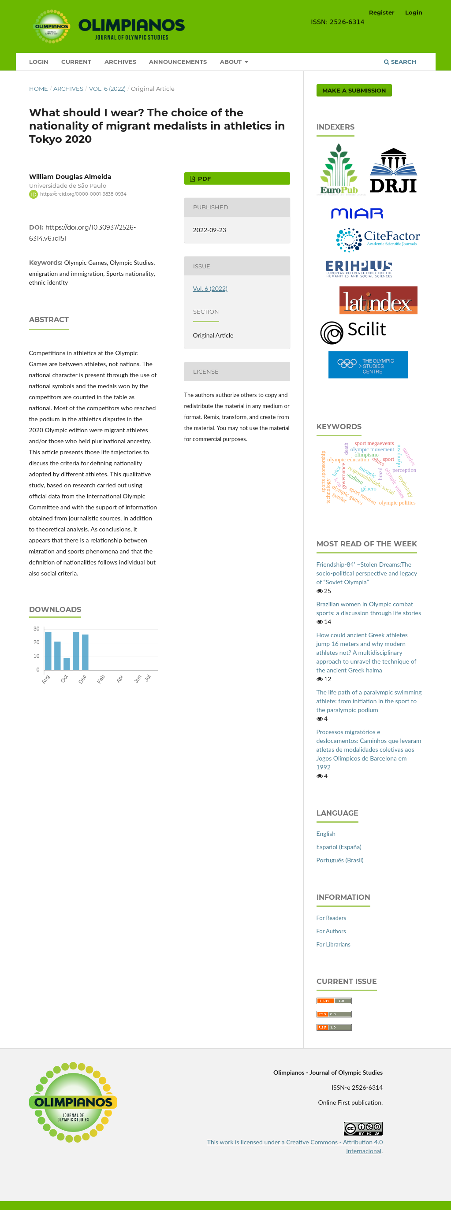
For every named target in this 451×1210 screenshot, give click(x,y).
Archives (120, 61)
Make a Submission (354, 90)
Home (38, 88)
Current (76, 61)
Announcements (178, 61)
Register (382, 12)
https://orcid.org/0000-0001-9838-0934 (83, 194)
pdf (203, 178)
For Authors (331, 931)
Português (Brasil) (340, 860)
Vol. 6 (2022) (107, 88)
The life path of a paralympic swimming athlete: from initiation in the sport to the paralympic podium (369, 700)
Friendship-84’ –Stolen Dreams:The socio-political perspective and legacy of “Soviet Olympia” (367, 573)
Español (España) (339, 846)
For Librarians (333, 944)
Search (400, 61)
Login (38, 61)
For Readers (332, 917)
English (326, 833)
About (231, 61)
